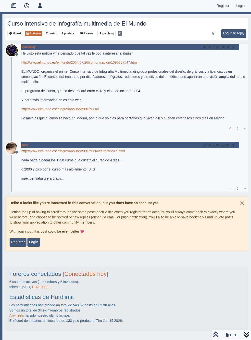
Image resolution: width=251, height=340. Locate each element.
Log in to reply (233, 33)
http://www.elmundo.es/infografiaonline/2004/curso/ (60, 109)
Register (18, 242)
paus (24, 145)
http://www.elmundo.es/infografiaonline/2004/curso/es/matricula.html (73, 151)
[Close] (242, 203)
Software (33, 33)
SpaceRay (28, 47)
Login (33, 242)
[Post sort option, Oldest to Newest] (213, 33)
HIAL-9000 (40, 287)
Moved (15, 33)
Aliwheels (16, 315)
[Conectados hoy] (85, 273)
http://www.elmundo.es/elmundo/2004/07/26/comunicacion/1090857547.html (79, 62)
